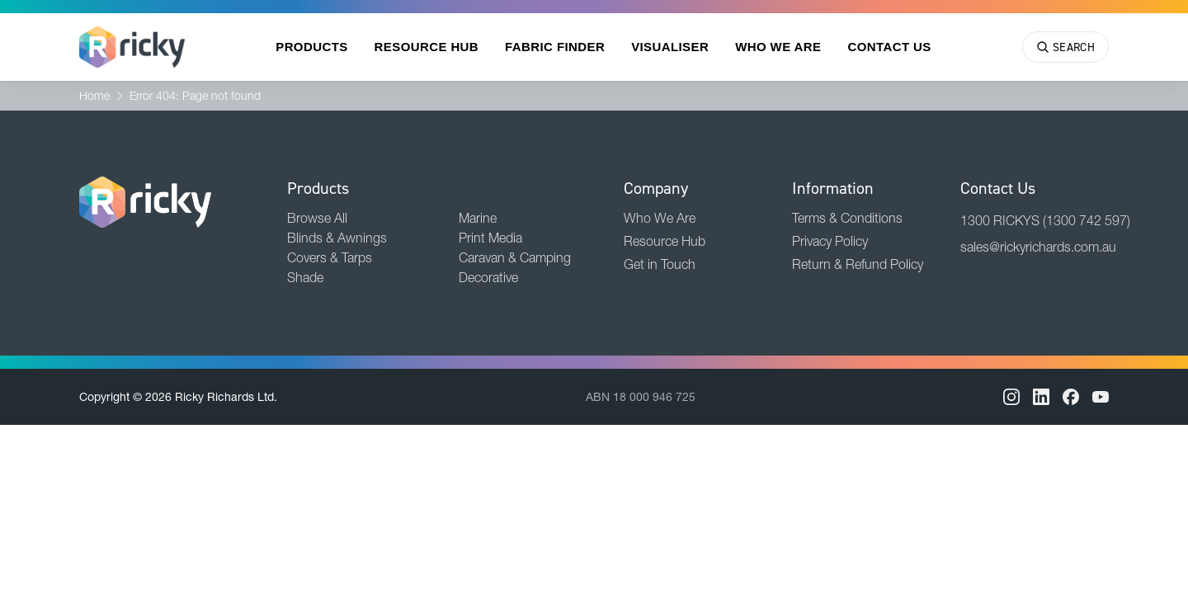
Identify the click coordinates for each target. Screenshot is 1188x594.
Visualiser (670, 47)
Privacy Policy (830, 241)
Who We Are (778, 47)
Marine (478, 218)
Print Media (490, 237)
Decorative (488, 277)
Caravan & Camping (515, 257)
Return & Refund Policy (857, 264)
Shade (305, 277)
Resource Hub (426, 47)
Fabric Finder (555, 47)
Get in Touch (659, 264)
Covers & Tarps (329, 257)
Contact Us (889, 47)
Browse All (317, 218)
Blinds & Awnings (337, 237)
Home (94, 95)
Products (311, 47)
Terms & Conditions (847, 218)
